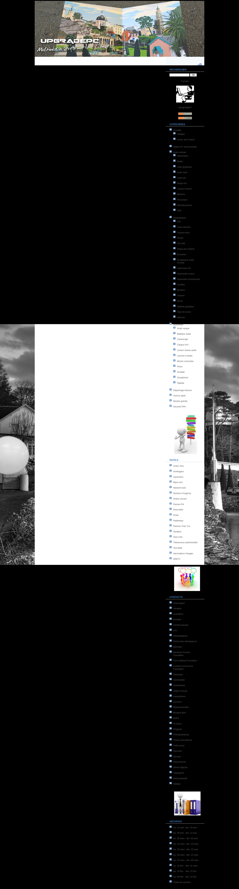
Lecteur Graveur (184, 189)
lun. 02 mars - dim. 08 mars (185, 860)
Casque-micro (183, 232)
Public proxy (178, 745)
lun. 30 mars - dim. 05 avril (185, 838)
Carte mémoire (184, 227)
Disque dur (182, 183)
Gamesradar (179, 680)
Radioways (178, 520)
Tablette (180, 383)
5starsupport (179, 603)
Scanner (181, 295)
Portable (181, 372)
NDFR (176, 718)
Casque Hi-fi (182, 345)
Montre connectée (185, 361)
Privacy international (182, 740)
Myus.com (178, 482)
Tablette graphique (185, 306)
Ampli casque (183, 328)
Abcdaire (177, 608)
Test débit (177, 548)
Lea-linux (177, 702)
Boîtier (180, 161)
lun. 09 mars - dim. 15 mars (185, 855)
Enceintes (181, 254)
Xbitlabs (177, 784)
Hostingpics (178, 471)
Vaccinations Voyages (183, 553)
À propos (185, 81)
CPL (179, 221)
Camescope (182, 339)
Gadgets (181, 134)
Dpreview (177, 647)
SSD (179, 210)
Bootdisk (177, 619)
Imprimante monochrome (188, 279)
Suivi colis (177, 537)
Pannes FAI (178, 504)
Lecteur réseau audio (186, 350)
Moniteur (181, 290)
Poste (176, 515)
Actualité (177, 130)
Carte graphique (184, 167)
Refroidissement (184, 205)
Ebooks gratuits (180, 401)
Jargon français (180, 691)
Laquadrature (179, 696)
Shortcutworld (179, 762)
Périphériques (179, 218)
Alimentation (182, 156)
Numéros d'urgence (182, 493)
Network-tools (179, 488)
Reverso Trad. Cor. (182, 526)
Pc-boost (177, 724)
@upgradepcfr (184, 107)
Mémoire (181, 194)
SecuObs (177, 751)
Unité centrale (179, 152)
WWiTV (176, 559)
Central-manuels (180, 625)
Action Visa (178, 466)
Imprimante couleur (186, 274)
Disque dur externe (185, 249)
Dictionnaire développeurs (185, 641)
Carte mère (182, 172)
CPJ (175, 630)
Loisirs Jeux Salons (186, 139)
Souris (180, 301)
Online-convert (180, 499)
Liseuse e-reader (184, 356)
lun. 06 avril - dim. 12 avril (185, 833)
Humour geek (179, 395)
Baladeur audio (184, 334)
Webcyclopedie (180, 778)
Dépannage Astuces (182, 390)
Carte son (181, 178)
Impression (178, 477)
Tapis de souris (184, 312)
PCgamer (177, 729)
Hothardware (179, 685)
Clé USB (181, 243)
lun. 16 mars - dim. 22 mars (185, 849)
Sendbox (177, 531)
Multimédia (178, 324)
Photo (179, 366)
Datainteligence (180, 636)
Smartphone (182, 377)
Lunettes (181, 284)
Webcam (181, 317)
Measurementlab (181, 707)
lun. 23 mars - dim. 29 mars (185, 844)
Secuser (177, 756)
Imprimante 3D (184, 268)
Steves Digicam (180, 767)
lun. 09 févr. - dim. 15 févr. (185, 877)
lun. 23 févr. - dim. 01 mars (185, 866)
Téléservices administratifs (185, 542)
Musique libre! (179, 713)
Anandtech (178, 614)
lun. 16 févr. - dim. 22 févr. (185, 871)
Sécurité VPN (179, 406)
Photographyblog (181, 734)
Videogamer (178, 773)
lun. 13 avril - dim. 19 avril (185, 827)
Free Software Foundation (185, 660)
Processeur (182, 200)
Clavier (180, 238)
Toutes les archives (182, 882)
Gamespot (178, 674)
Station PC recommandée (185, 147)
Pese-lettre (178, 509)
